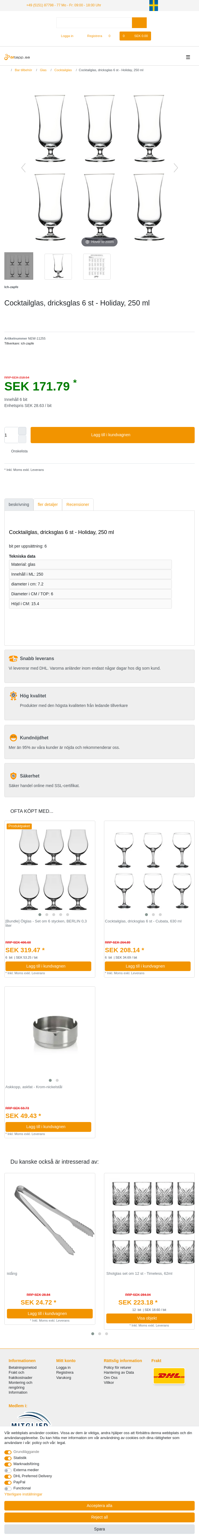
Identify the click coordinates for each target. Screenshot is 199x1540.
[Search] (139, 22)
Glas (43, 70)
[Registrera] (91, 36)
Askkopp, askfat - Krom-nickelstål (33, 1087)
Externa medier (26, 1470)
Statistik (20, 1458)
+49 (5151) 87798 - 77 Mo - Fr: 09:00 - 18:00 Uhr (63, 5)
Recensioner (77, 504)
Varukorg (63, 1377)
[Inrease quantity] (22, 431)
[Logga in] (65, 36)
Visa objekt (162, 1318)
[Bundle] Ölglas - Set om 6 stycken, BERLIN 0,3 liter (46, 923)
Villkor (109, 1382)
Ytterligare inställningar (23, 1494)
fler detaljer (48, 504)
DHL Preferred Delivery (33, 1476)
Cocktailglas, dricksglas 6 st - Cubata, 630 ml (143, 921)
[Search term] (94, 22)
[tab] (19, 504)
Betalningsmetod (22, 1367)
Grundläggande (26, 1451)
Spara (99, 1529)
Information (18, 1392)
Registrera (65, 1372)
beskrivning (19, 504)
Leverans (37, 469)
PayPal (19, 1482)
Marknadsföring (26, 1464)
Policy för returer (117, 1367)
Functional (22, 1488)
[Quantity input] (11, 435)
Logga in (63, 1367)
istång (12, 1274)
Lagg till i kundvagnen (140, 435)
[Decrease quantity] (22, 439)
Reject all (99, 1517)
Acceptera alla (99, 1505)
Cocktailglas (62, 70)
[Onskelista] (112, 36)
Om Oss (111, 1377)
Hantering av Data (119, 1372)
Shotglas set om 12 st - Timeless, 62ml (139, 1274)
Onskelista (17, 451)
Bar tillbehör (23, 70)
